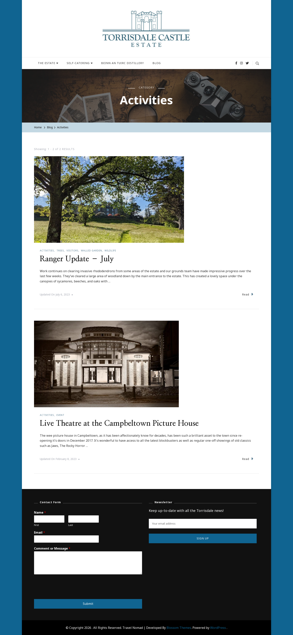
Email (39, 532)
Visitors (72, 250)
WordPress (218, 627)
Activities (47, 250)
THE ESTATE (46, 63)
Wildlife (110, 250)
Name (40, 512)
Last (70, 524)
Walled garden (91, 250)
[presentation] (63, 592)
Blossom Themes (178, 627)
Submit (88, 603)
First (36, 524)
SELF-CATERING (78, 63)
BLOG (156, 63)
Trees (60, 250)
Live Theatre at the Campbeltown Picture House (121, 423)
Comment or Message (52, 548)
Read (247, 294)
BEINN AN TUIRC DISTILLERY (122, 63)
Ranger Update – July (78, 259)
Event (60, 414)
